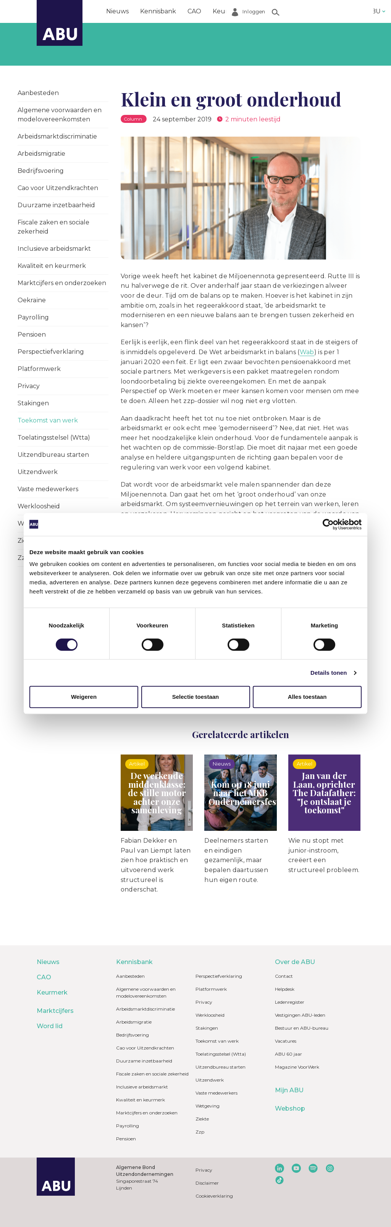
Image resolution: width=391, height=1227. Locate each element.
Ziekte (202, 1119)
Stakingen (33, 403)
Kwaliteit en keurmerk (52, 265)
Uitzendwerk (38, 472)
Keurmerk (228, 11)
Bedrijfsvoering (41, 170)
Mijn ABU (289, 1090)
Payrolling (33, 317)
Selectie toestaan (195, 696)
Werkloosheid (39, 506)
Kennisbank (158, 11)
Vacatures (285, 1041)
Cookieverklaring (214, 1196)
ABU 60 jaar (288, 1054)
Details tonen (328, 672)
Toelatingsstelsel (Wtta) (54, 437)
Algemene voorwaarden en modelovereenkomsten (60, 114)
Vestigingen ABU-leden (300, 1015)
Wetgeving (208, 1106)
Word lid (316, 11)
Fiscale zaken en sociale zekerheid (53, 227)
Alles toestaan (307, 696)
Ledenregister (289, 1002)
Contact (284, 976)
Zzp (200, 1132)
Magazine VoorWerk (297, 1067)
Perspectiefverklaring (51, 351)
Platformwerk (39, 368)
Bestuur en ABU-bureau (301, 1028)
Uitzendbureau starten (53, 454)
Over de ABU (295, 962)
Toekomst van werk (48, 420)
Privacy (29, 386)
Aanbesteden (38, 93)
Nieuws (117, 11)
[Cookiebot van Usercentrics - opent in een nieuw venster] (328, 524)
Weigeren (84, 696)
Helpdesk (284, 989)
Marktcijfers (274, 11)
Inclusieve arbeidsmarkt (54, 248)
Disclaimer (207, 1183)
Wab (307, 352)
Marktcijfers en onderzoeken (62, 283)
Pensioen (32, 334)
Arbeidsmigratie (41, 153)
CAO (194, 11)
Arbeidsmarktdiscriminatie (57, 136)
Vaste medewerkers (48, 489)
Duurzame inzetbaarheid (56, 205)
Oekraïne (32, 300)
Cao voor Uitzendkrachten (58, 188)
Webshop (290, 1108)
